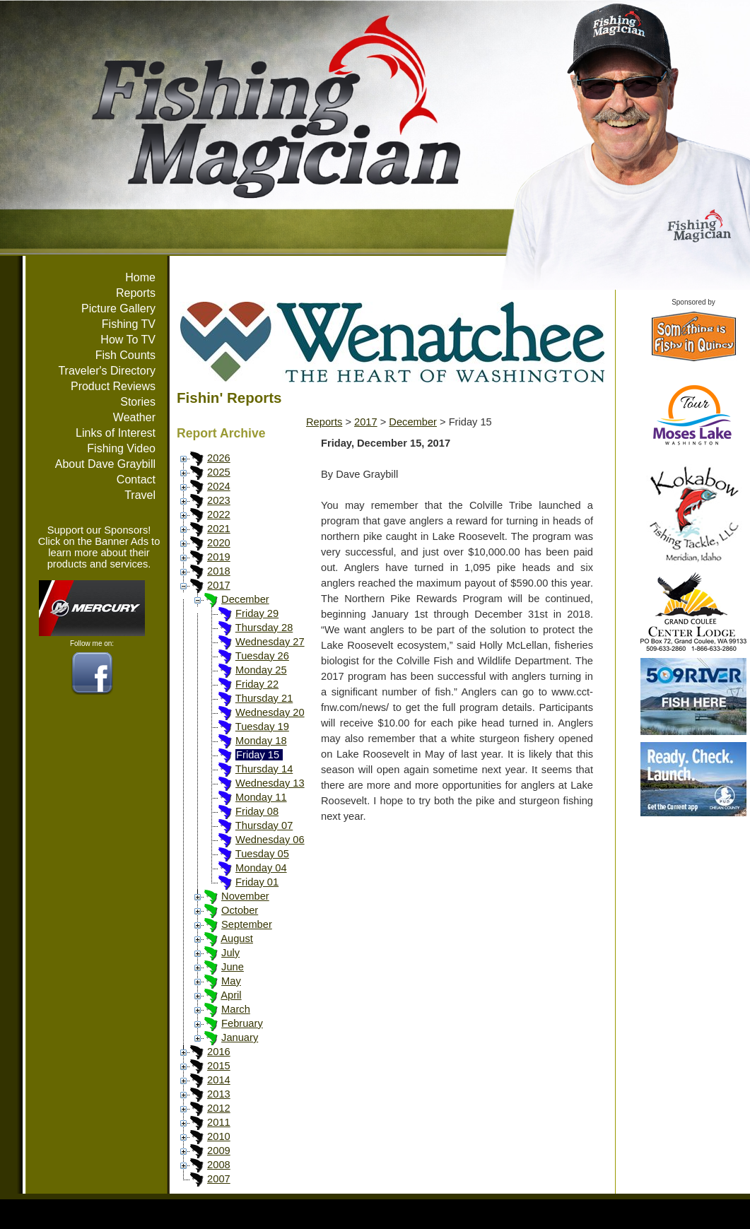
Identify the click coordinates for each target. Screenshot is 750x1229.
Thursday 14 (264, 769)
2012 (218, 1108)
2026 (218, 458)
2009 (218, 1150)
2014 (218, 1080)
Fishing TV (129, 324)
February (242, 1023)
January (239, 1037)
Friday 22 (257, 684)
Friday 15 (257, 754)
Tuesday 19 (262, 726)
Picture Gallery (118, 308)
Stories (138, 402)
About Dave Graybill (105, 464)
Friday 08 (257, 811)
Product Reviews (113, 386)
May (231, 981)
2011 (218, 1122)
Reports (136, 293)
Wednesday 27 (270, 641)
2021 (218, 528)
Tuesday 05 (262, 853)
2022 (218, 514)
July (230, 952)
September (246, 924)
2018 (218, 571)
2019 (218, 557)
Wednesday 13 (270, 783)
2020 (218, 542)
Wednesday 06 (270, 839)
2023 (218, 500)
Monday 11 (261, 797)
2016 (218, 1051)
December (245, 599)
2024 (218, 486)
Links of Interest (116, 433)
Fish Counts (125, 355)
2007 (218, 1178)
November (245, 896)
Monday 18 (261, 740)
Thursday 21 (264, 698)
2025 (218, 472)
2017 (218, 585)
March (235, 1009)
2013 (218, 1094)
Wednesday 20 (270, 712)
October (239, 910)
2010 (218, 1136)
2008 (218, 1164)
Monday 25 (261, 670)
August (237, 938)
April (231, 995)
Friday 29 (257, 613)
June (232, 966)
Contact (136, 480)
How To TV (128, 340)
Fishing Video (121, 448)
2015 (218, 1065)
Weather (134, 417)
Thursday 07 (264, 825)
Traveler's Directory (107, 371)
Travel (140, 495)
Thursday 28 (264, 627)
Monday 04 (261, 868)
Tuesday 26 (262, 655)
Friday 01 (257, 882)
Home (140, 277)
